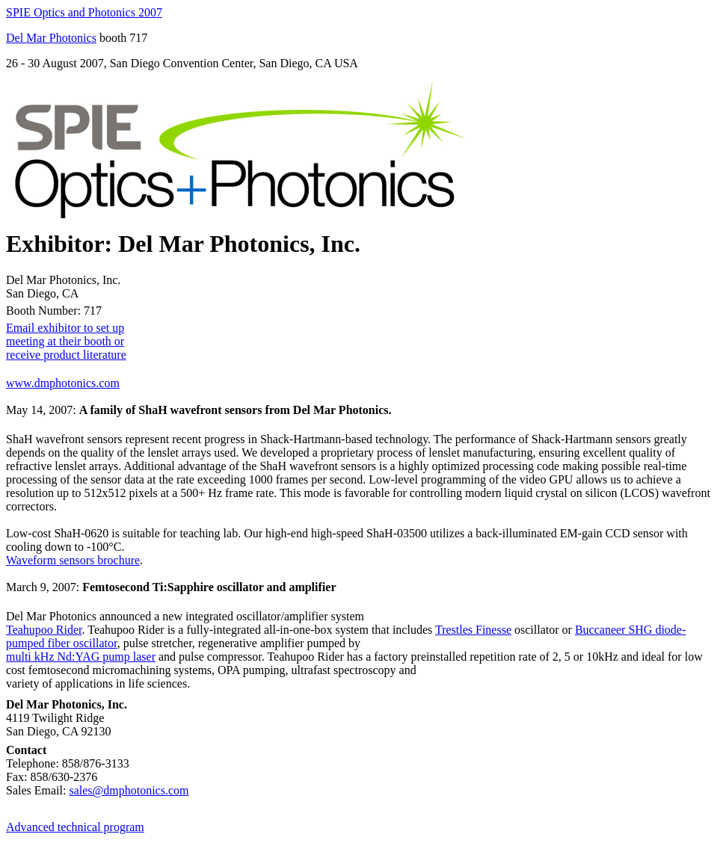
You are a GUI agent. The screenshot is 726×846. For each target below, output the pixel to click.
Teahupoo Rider (44, 629)
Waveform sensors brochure (73, 560)
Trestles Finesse (473, 629)
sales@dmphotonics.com (128, 790)
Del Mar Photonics (51, 37)
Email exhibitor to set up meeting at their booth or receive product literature (66, 341)
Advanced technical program (75, 827)
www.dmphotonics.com (63, 383)
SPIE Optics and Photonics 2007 (84, 12)
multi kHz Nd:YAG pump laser (81, 656)
